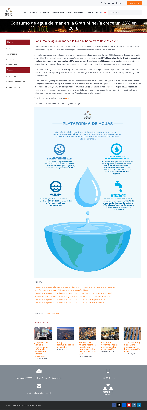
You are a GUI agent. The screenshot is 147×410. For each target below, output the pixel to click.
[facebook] (101, 3)
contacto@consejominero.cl (39, 393)
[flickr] (109, 3)
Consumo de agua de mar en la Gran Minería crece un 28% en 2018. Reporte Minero (69, 299)
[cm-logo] (9, 9)
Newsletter (12, 64)
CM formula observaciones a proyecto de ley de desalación (109, 346)
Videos (10, 70)
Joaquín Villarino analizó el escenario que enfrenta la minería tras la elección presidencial (42, 349)
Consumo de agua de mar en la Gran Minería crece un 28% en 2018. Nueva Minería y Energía (73, 293)
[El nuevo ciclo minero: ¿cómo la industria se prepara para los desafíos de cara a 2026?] (87, 328)
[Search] (110, 12)
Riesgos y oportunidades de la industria (65, 344)
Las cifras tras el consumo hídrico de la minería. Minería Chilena (61, 290)
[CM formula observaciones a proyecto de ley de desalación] (109, 328)
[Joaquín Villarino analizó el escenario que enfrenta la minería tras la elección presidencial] (43, 328)
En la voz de (13, 76)
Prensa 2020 (55, 313)
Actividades (12, 54)
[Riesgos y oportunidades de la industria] (65, 328)
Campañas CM (14, 87)
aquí (67, 98)
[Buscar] (125, 12)
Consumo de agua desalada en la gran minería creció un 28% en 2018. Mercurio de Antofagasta (74, 287)
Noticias (10, 42)
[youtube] (113, 3)
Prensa (48, 313)
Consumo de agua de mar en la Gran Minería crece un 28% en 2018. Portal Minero (69, 302)
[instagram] (116, 3)
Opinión (11, 59)
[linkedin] (120, 3)
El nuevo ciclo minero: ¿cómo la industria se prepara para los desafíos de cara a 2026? (87, 348)
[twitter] (105, 3)
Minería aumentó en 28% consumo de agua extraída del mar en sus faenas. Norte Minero (72, 296)
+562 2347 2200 (108, 378)
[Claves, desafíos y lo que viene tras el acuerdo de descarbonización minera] (132, 328)
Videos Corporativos (16, 82)
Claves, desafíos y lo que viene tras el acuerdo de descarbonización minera (132, 347)
